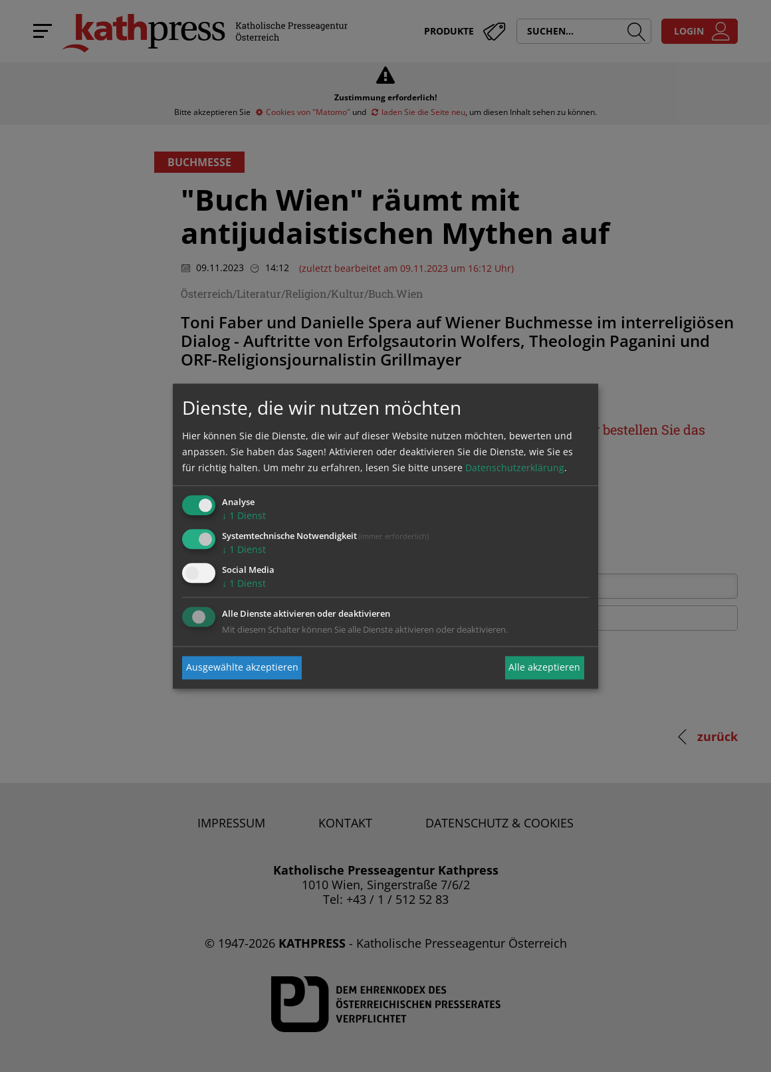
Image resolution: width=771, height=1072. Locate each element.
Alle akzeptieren (544, 667)
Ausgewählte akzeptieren (242, 667)
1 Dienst (244, 516)
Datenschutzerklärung (514, 468)
